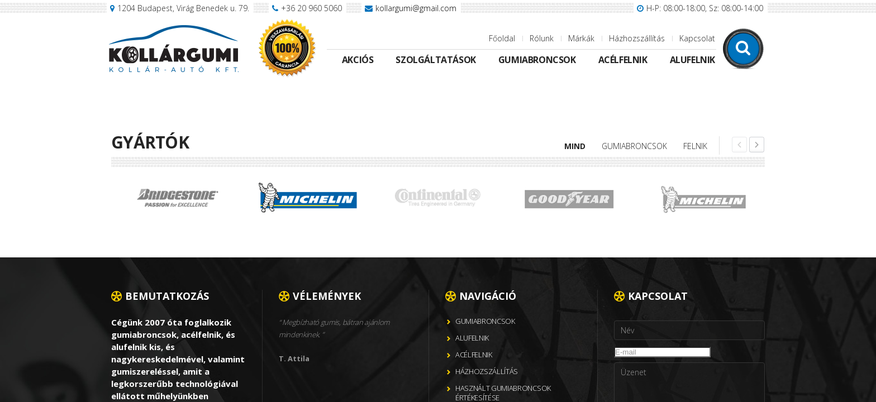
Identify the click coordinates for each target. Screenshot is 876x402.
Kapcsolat (697, 38)
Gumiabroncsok (537, 59)
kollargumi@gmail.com (415, 8)
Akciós (358, 60)
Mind (574, 146)
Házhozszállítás (637, 38)
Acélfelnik (623, 60)
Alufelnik (692, 60)
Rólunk (542, 38)
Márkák (581, 38)
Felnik (695, 146)
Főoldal (502, 38)
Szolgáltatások (435, 59)
